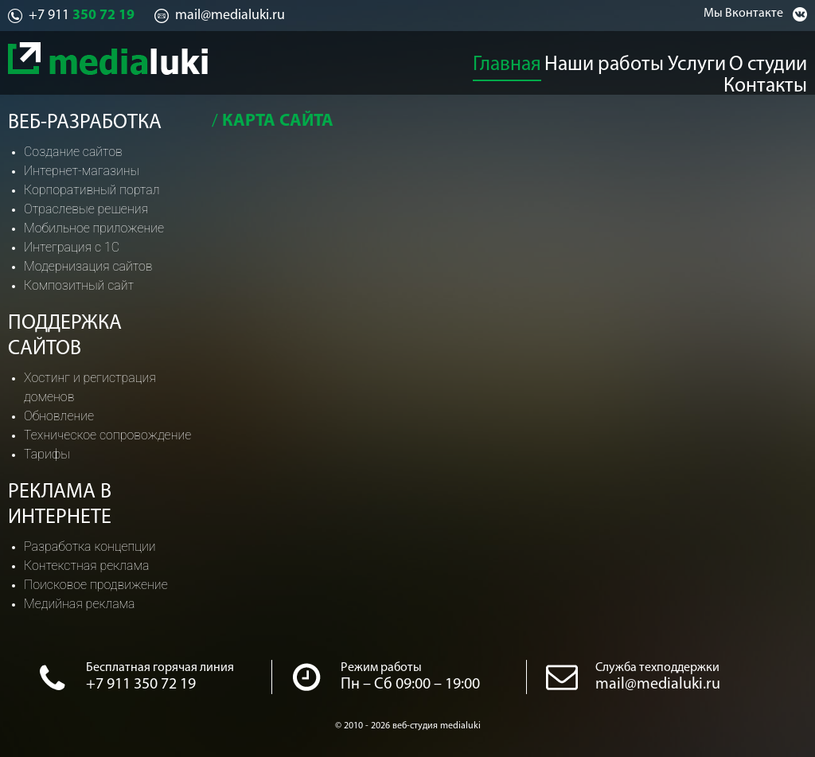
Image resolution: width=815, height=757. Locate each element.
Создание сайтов (73, 151)
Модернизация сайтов (88, 266)
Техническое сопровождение (107, 435)
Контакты (780, 60)
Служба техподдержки (657, 667)
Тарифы (47, 454)
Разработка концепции (90, 546)
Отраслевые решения (86, 209)
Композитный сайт (79, 285)
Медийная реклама (79, 603)
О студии (696, 60)
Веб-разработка (85, 123)
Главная (445, 60)
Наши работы (535, 60)
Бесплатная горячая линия (160, 667)
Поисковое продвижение (96, 584)
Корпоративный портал (91, 189)
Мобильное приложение (94, 228)
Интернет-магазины (81, 170)
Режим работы (381, 667)
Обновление (59, 415)
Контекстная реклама (86, 565)
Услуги (623, 60)
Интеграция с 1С (71, 247)
